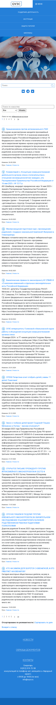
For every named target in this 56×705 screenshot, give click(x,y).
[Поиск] (28, 85)
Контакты (28, 660)
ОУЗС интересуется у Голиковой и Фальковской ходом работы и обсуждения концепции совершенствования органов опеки (28, 332)
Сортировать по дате (44, 622)
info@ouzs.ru (28, 679)
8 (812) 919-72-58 (28, 668)
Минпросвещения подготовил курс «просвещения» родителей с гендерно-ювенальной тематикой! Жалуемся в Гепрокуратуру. (28, 232)
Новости (16, 165)
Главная (8, 165)
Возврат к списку (9, 627)
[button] (38, 4)
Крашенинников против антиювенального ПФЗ (25, 129)
